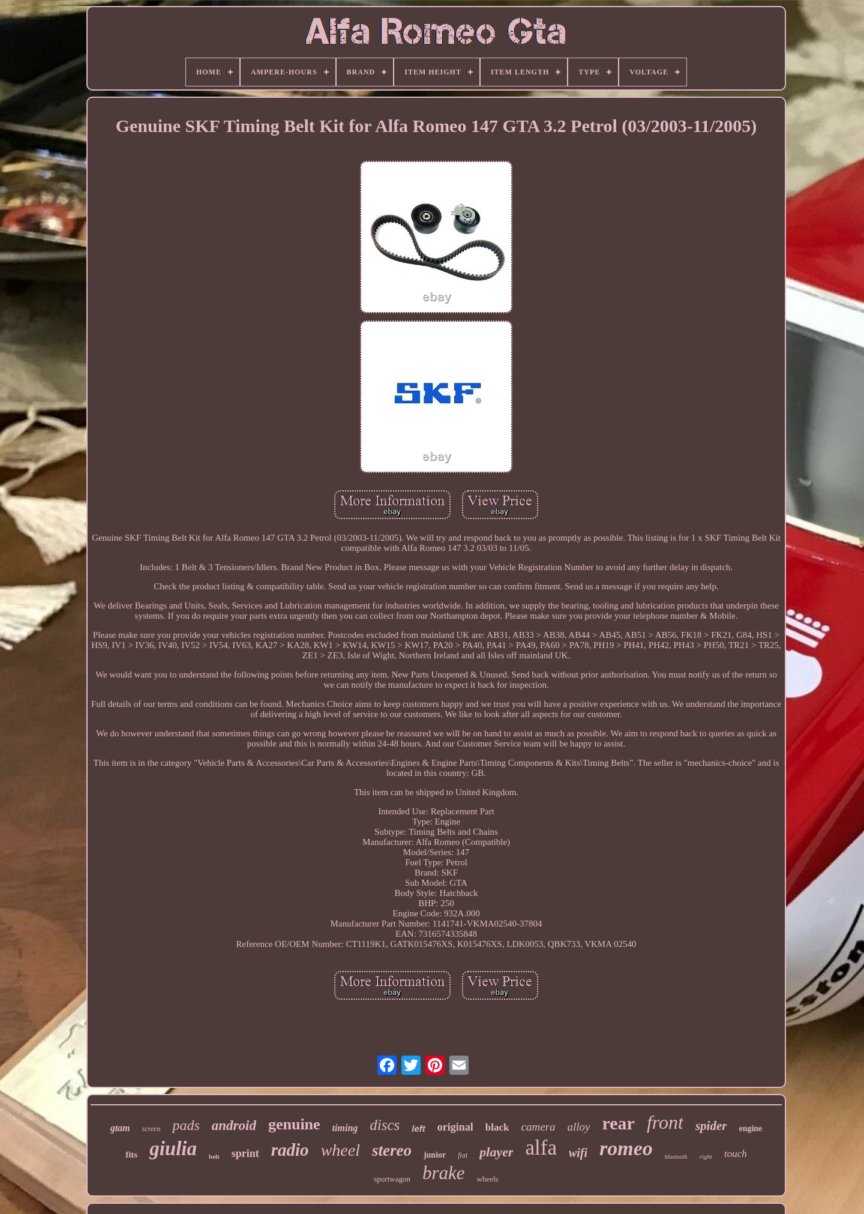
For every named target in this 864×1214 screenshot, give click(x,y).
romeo (626, 1148)
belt (214, 1156)
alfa (540, 1147)
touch (735, 1153)
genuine (294, 1124)
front (665, 1122)
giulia (173, 1148)
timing (345, 1128)
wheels (488, 1178)
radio (290, 1149)
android (234, 1125)
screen (151, 1129)
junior (435, 1154)
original (455, 1127)
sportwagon (392, 1178)
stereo (392, 1150)
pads (185, 1125)
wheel (340, 1150)
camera (538, 1126)
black (497, 1127)
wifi (578, 1152)
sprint (245, 1153)
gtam (120, 1128)
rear (618, 1123)
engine (750, 1128)
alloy (578, 1126)
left (418, 1128)
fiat (462, 1155)
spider (711, 1126)
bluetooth (676, 1156)
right (706, 1156)
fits (131, 1154)
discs (385, 1125)
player (496, 1151)
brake (443, 1172)
